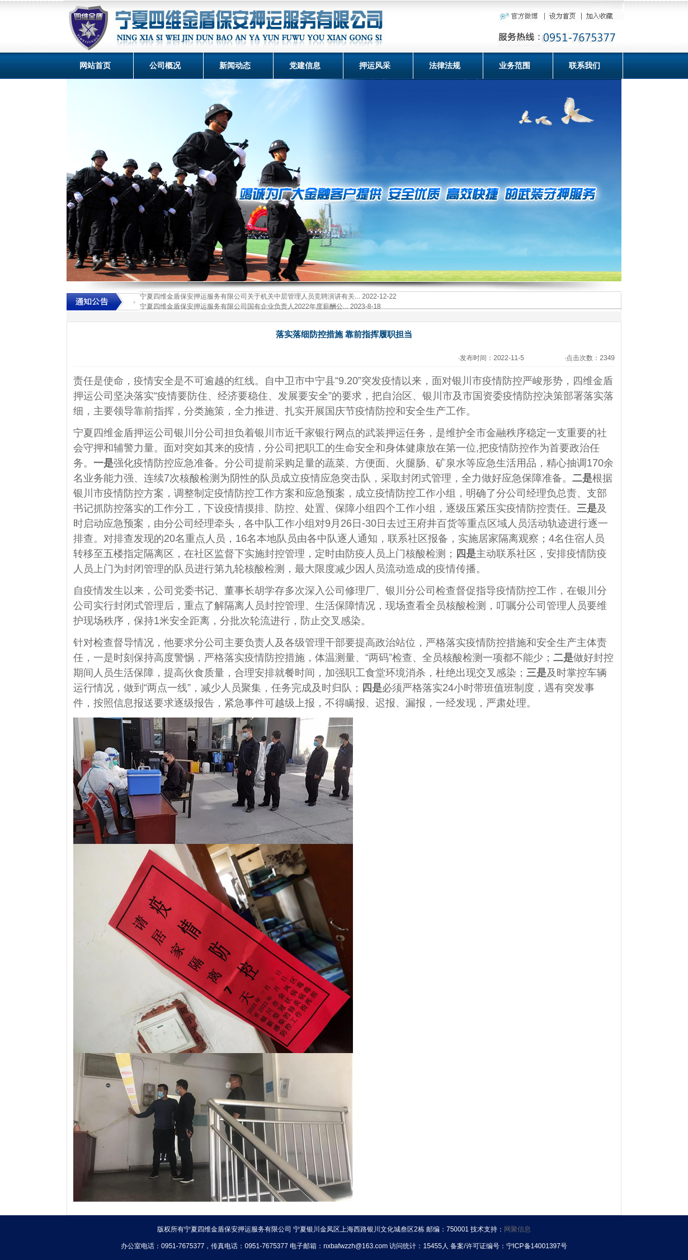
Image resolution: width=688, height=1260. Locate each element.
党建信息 (305, 65)
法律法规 (444, 65)
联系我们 (584, 65)
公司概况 (165, 65)
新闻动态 (235, 65)
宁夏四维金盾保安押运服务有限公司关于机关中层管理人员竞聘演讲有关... (250, 296)
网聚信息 (517, 1229)
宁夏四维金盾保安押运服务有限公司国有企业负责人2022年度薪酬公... (244, 306)
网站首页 (95, 65)
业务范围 (514, 65)
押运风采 (374, 65)
